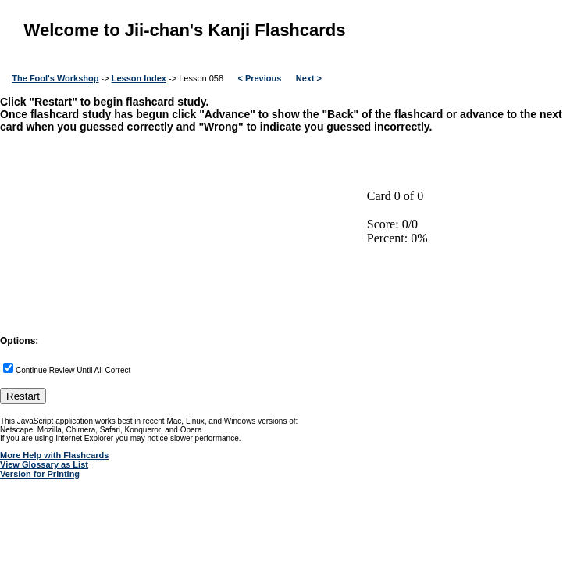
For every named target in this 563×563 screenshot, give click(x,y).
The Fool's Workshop (55, 78)
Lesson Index (139, 78)
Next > (309, 78)
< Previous (259, 78)
